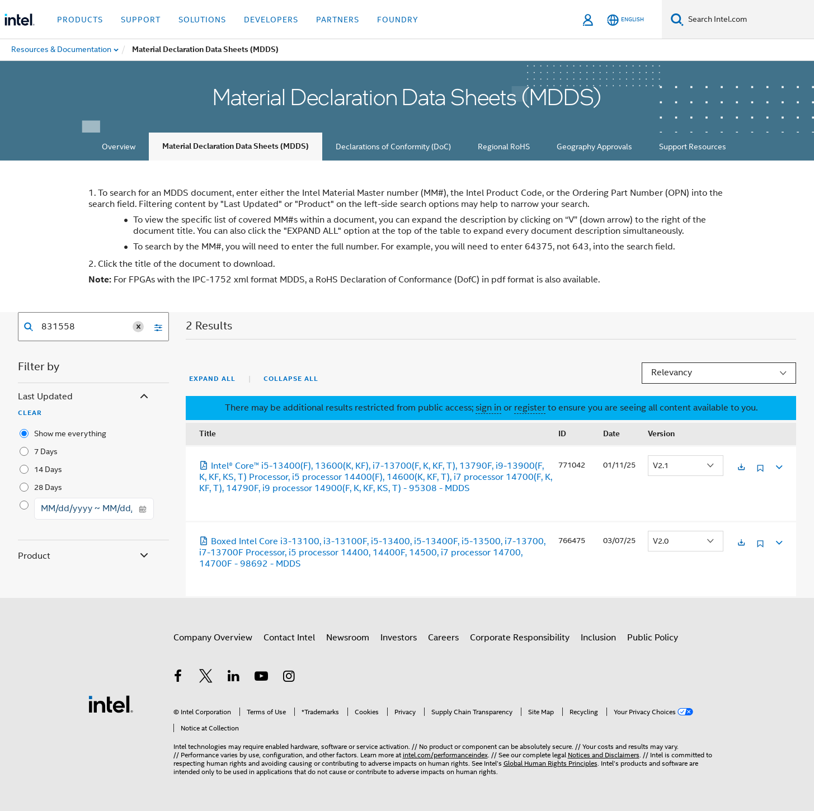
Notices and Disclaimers (603, 755)
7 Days (46, 451)
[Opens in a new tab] (741, 467)
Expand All (212, 378)
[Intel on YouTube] (261, 678)
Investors (398, 637)
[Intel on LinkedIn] (233, 678)
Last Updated (84, 396)
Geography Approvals (594, 147)
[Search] (677, 19)
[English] (625, 20)
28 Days (48, 487)
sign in (488, 407)
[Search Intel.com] (749, 19)
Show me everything (70, 433)
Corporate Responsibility (520, 637)
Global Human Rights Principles (550, 763)
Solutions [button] (202, 20)
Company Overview (212, 637)
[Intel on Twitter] (205, 678)
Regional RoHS (504, 147)
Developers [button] (271, 20)
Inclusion (598, 637)
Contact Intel (289, 637)
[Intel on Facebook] (178, 678)
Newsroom (347, 637)
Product (84, 556)
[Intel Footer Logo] (110, 703)
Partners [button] (337, 20)
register (529, 407)
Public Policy (652, 637)
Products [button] (80, 20)
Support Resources (692, 147)
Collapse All (291, 378)
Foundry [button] (397, 20)
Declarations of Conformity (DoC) (393, 147)
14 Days (48, 469)
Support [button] (141, 20)
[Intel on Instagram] (289, 678)
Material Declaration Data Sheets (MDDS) (235, 146)
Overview (118, 147)
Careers (443, 637)
